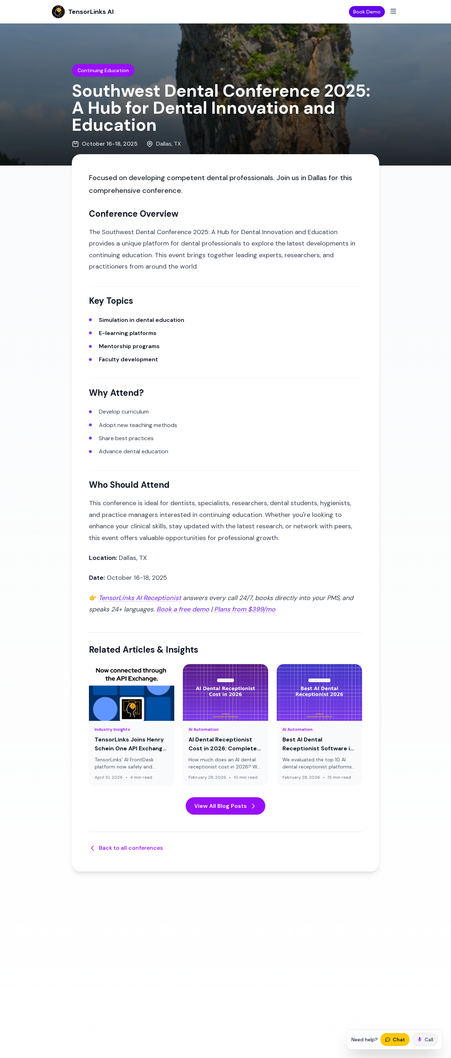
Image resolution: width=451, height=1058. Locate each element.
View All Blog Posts (225, 806)
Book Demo (367, 12)
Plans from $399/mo (244, 609)
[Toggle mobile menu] (393, 11)
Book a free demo (182, 609)
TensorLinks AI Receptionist (140, 598)
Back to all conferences (126, 848)
